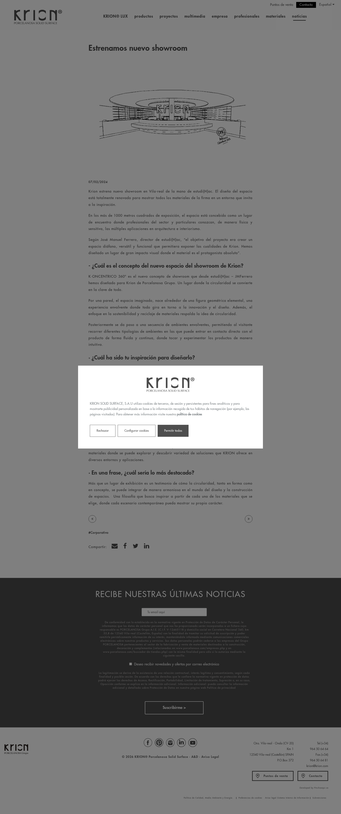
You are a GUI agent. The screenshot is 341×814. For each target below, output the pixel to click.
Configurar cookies (136, 430)
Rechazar (103, 430)
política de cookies (189, 414)
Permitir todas (173, 430)
